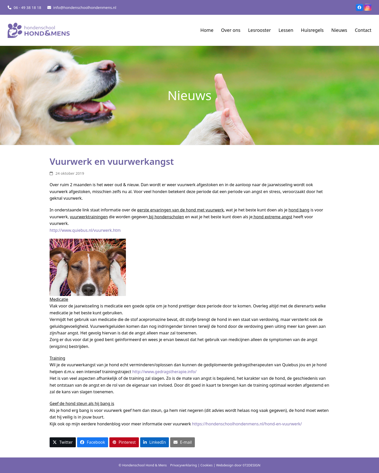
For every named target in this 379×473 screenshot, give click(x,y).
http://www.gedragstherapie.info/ (165, 371)
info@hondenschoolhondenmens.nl (84, 7)
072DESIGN (251, 465)
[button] (63, 442)
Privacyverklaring (183, 465)
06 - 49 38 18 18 (27, 7)
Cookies (206, 465)
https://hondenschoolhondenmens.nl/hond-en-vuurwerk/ (247, 424)
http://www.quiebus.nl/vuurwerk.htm (86, 230)
